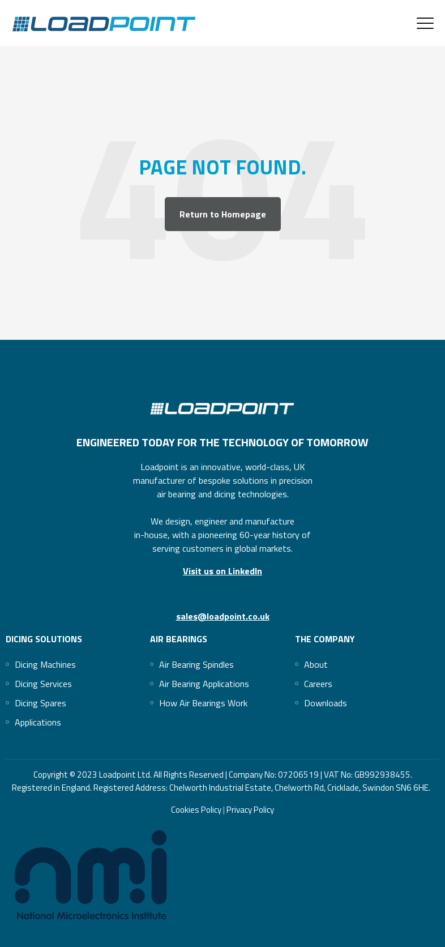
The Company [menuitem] (325, 639)
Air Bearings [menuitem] (178, 639)
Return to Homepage (222, 214)
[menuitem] (45, 664)
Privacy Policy (249, 809)
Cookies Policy (197, 809)
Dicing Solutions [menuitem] (44, 639)
